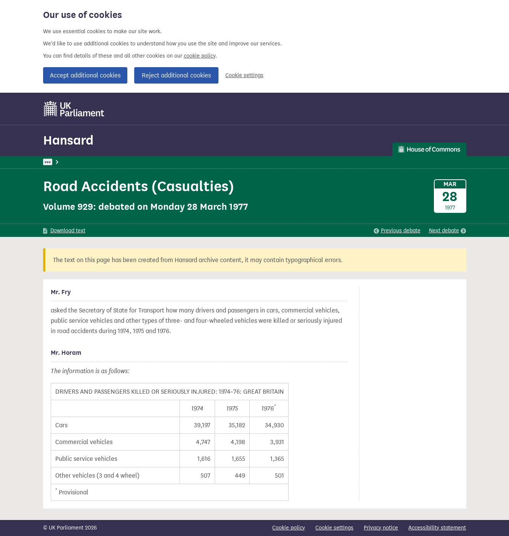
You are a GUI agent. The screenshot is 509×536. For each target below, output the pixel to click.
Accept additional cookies (85, 75)
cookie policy (199, 56)
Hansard (68, 140)
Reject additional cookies (176, 75)
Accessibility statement (437, 528)
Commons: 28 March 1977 (149, 162)
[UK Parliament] (74, 108)
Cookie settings (244, 75)
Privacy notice (381, 528)
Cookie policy (288, 528)
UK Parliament (60, 162)
